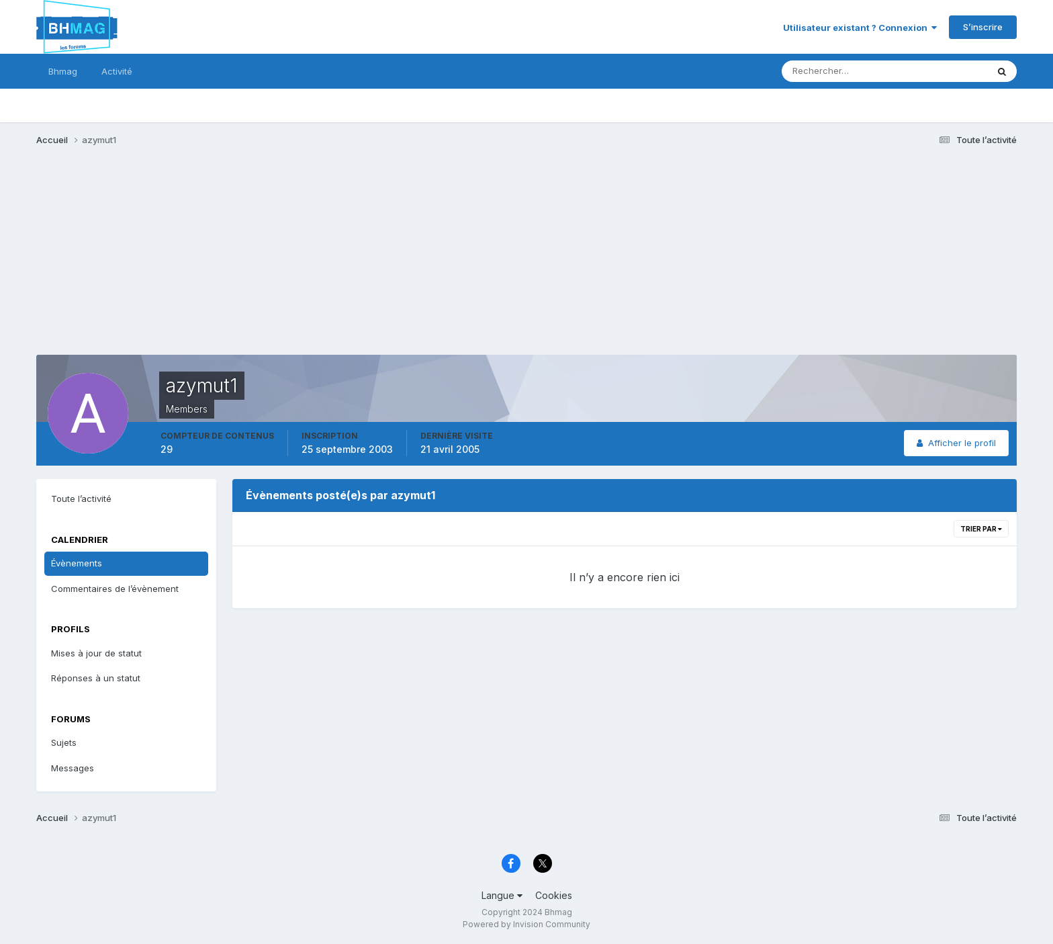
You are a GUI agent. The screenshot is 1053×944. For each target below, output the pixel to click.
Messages (72, 768)
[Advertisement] (280, 261)
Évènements (76, 563)
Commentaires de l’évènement (115, 588)
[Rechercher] (829, 71)
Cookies (553, 895)
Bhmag (62, 71)
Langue (502, 895)
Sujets (64, 742)
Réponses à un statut (95, 678)
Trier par (981, 529)
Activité (116, 71)
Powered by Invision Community (526, 924)
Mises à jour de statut (96, 653)
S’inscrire (983, 27)
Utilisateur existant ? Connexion (860, 27)
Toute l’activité (81, 498)
